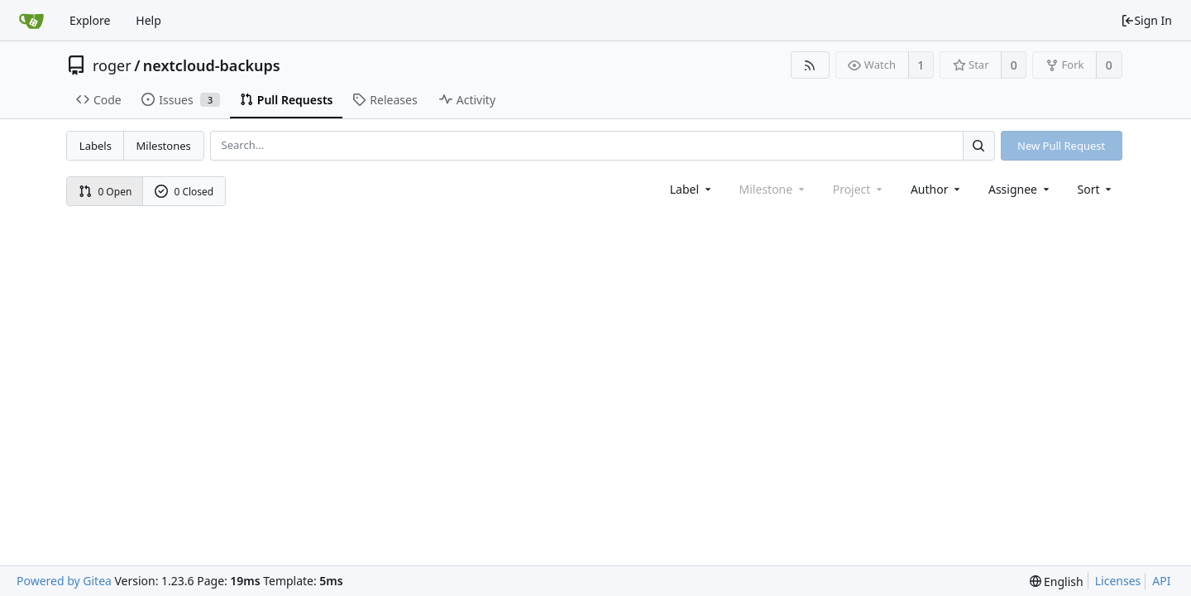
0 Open (105, 192)
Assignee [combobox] (1020, 189)
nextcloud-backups (211, 65)
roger (112, 65)
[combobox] (692, 189)
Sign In (1146, 20)
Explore (89, 20)
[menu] (1096, 189)
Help (148, 20)
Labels (95, 145)
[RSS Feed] (810, 65)
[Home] (31, 21)
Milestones (163, 145)
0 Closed (184, 192)
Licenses (1118, 581)
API (1161, 581)
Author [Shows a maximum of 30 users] (937, 189)
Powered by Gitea (64, 581)
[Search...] (978, 145)
